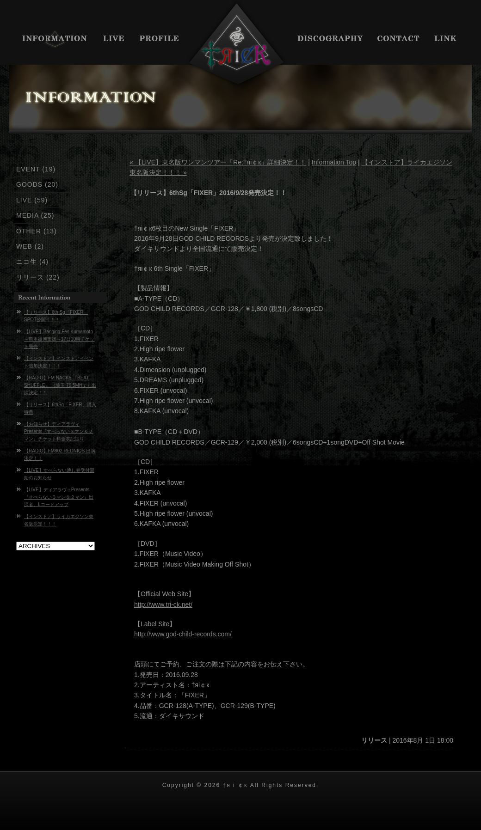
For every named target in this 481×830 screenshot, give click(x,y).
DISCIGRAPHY (330, 39)
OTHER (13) (36, 231)
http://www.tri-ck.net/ (163, 604)
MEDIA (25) (35, 215)
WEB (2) (30, 246)
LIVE (114, 39)
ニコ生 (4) (32, 261)
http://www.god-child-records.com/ (183, 634)
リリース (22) (38, 277)
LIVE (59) (32, 200)
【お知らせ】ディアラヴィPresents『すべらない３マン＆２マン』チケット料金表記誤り (58, 431)
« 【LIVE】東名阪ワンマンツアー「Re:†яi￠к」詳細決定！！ (218, 162)
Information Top (334, 162)
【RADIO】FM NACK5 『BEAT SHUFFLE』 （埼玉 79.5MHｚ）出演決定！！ (60, 385)
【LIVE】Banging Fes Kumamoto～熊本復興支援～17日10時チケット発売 (59, 339)
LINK (450, 39)
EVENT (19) (36, 169)
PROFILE (159, 39)
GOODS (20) (37, 184)
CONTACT (399, 39)
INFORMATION (52, 39)
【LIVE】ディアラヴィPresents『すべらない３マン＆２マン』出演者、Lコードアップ (58, 497)
